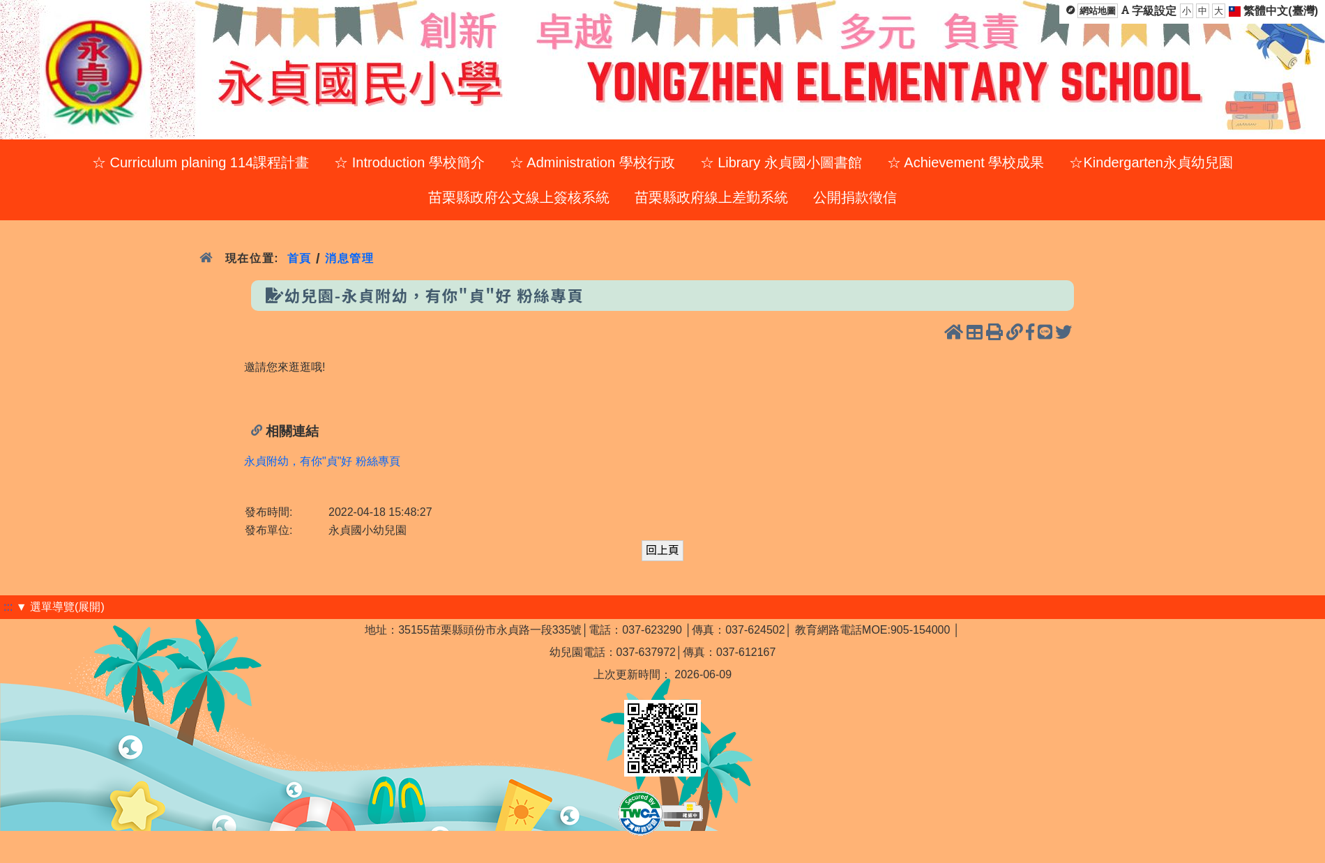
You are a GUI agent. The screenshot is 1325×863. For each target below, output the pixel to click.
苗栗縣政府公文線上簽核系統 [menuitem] (519, 197)
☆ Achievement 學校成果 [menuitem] (966, 162)
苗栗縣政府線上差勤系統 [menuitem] (711, 197)
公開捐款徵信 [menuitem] (855, 197)
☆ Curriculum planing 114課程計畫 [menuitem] (200, 162)
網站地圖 (1098, 11)
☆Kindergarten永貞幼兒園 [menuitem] (1151, 162)
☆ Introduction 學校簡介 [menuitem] (409, 162)
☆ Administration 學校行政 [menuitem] (592, 162)
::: (8, 607)
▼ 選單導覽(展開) (60, 607)
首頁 (299, 258)
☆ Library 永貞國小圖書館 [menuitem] (781, 162)
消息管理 (350, 258)
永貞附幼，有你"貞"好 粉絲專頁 (322, 461)
